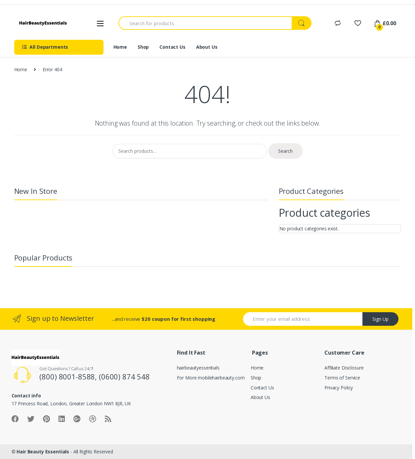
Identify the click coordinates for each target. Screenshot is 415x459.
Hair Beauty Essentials (43, 451)
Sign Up (380, 319)
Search (285, 151)
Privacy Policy (338, 387)
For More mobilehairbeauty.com (211, 377)
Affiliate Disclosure (343, 368)
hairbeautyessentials (198, 368)
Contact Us (172, 47)
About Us (207, 47)
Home (120, 47)
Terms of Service (342, 377)
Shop (143, 47)
